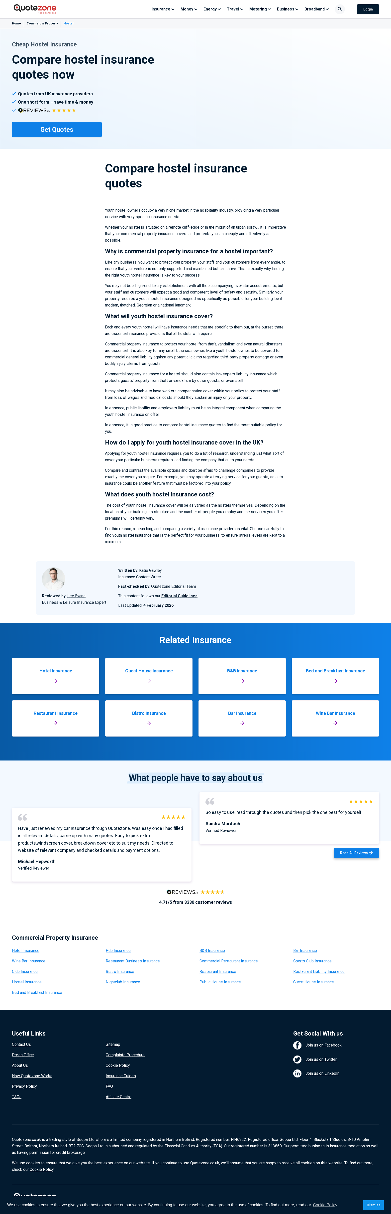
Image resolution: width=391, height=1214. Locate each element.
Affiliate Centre (118, 1096)
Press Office (23, 1055)
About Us (20, 1065)
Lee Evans (76, 596)
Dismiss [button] (373, 1205)
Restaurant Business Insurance (133, 961)
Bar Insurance (305, 950)
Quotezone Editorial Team (173, 586)
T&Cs (16, 1096)
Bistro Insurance (120, 971)
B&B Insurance (212, 950)
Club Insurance (25, 971)
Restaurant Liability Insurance (319, 971)
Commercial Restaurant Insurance (228, 961)
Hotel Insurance (25, 950)
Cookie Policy (118, 1065)
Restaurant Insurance (217, 971)
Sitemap (113, 1044)
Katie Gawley (150, 570)
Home (16, 23)
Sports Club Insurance (312, 961)
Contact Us (21, 1044)
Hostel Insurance (27, 982)
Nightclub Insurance (123, 982)
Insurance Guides (121, 1075)
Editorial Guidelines (179, 596)
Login (368, 9)
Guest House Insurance (313, 982)
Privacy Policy (24, 1086)
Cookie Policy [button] (325, 1205)
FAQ (109, 1086)
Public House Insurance (220, 982)
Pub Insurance (118, 950)
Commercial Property (42, 23)
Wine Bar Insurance (28, 961)
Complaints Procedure (125, 1055)
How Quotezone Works (32, 1075)
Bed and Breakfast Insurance (37, 992)
